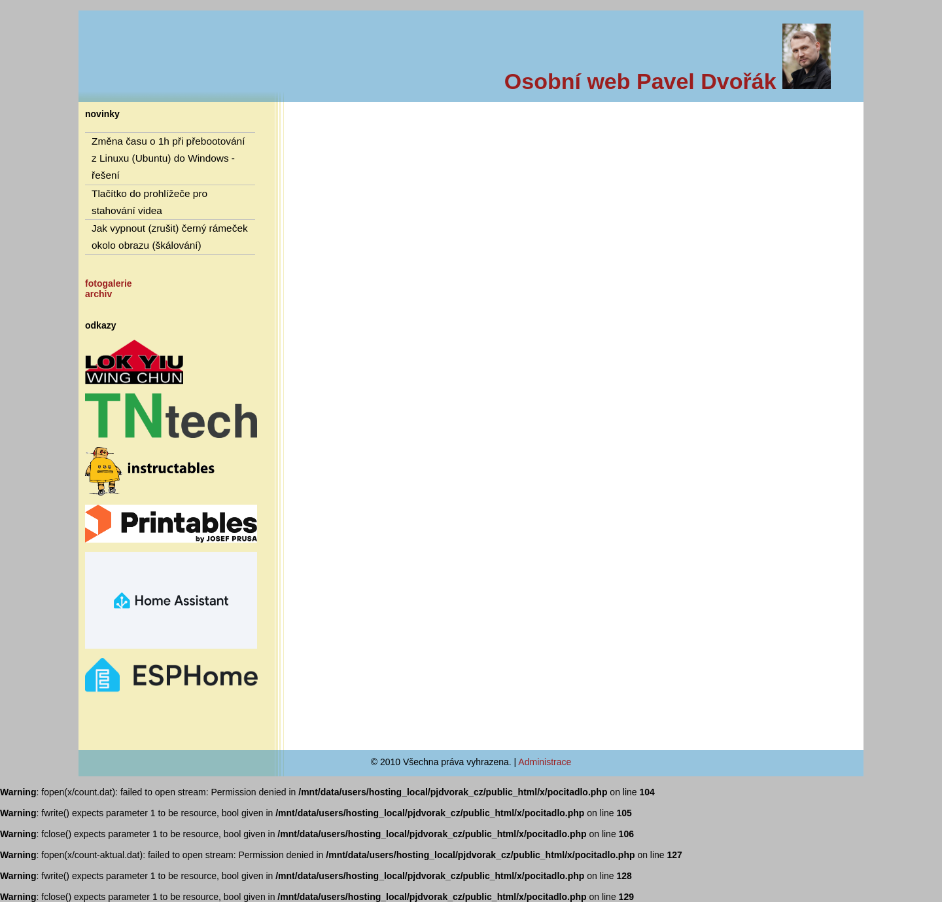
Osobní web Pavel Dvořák (667, 81)
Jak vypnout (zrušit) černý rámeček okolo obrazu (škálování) (170, 237)
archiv (98, 294)
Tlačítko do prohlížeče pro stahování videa (149, 202)
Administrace (544, 762)
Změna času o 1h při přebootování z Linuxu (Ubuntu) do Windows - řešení (168, 158)
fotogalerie (108, 283)
